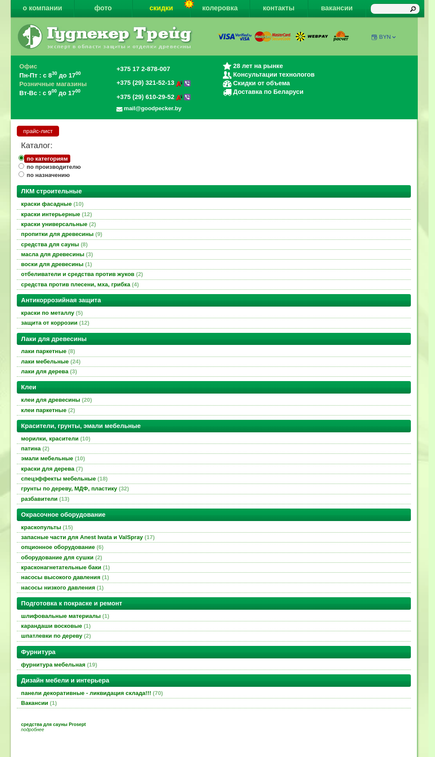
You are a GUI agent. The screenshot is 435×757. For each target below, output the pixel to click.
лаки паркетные (48, 351)
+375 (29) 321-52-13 (153, 82)
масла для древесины (57, 254)
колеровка (220, 8)
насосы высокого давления (65, 577)
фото (103, 8)
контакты (278, 8)
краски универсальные (58, 224)
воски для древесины (56, 264)
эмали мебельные (53, 458)
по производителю (54, 167)
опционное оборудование (62, 547)
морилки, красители (56, 438)
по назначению (48, 175)
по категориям (47, 158)
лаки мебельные (51, 361)
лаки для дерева (49, 371)
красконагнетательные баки (65, 567)
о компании (42, 8)
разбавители (45, 499)
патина (35, 448)
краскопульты (47, 527)
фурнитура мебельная (59, 664)
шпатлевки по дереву (56, 636)
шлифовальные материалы (65, 616)
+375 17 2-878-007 (143, 68)
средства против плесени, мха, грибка (80, 284)
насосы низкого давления (62, 587)
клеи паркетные (48, 410)
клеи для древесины (56, 400)
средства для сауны (54, 244)
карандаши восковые (56, 626)
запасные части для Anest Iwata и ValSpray (88, 537)
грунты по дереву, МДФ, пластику (75, 488)
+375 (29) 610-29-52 (153, 96)
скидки (170, 6)
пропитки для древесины (61, 234)
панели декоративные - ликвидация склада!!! (92, 693)
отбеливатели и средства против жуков (82, 274)
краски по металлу (52, 313)
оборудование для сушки (61, 557)
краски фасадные (52, 204)
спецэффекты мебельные (64, 478)
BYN (388, 37)
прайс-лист (38, 131)
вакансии (337, 8)
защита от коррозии (55, 323)
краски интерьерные (56, 214)
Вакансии (39, 703)
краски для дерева (52, 468)
